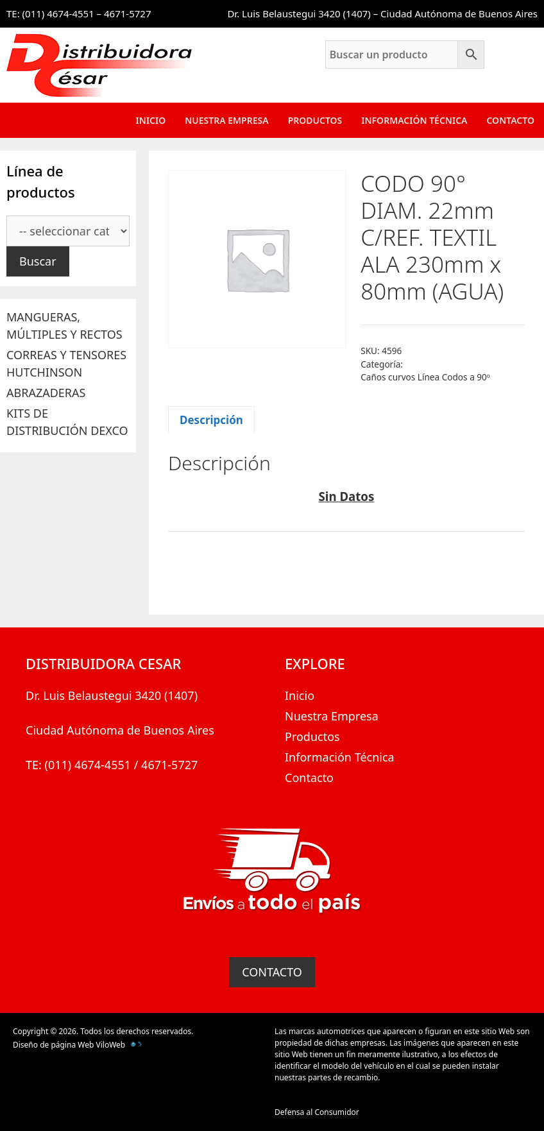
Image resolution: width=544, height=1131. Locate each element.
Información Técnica (414, 120)
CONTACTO (272, 972)
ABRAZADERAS (45, 392)
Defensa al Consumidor (317, 1112)
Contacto (510, 120)
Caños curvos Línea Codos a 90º (425, 377)
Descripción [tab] (211, 419)
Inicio (151, 120)
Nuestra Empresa (226, 120)
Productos (315, 120)
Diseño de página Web (53, 1044)
